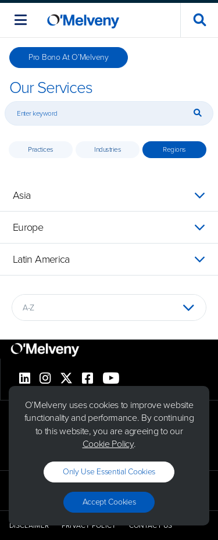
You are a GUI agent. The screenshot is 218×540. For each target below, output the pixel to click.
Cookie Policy (108, 443)
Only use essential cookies (109, 472)
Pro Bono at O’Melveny (68, 57)
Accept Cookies (109, 502)
